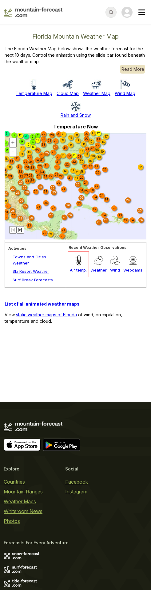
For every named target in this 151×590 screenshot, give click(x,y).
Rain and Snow (76, 115)
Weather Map (96, 93)
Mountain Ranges (23, 492)
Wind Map (125, 93)
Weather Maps (20, 501)
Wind (115, 270)
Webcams (132, 270)
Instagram (76, 492)
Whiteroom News (23, 511)
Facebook (76, 482)
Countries (14, 482)
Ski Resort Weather (31, 271)
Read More (132, 69)
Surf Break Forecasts (33, 279)
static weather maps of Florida (46, 314)
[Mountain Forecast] (33, 12)
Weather (98, 270)
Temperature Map (34, 93)
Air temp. (78, 270)
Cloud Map (68, 93)
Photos (12, 521)
